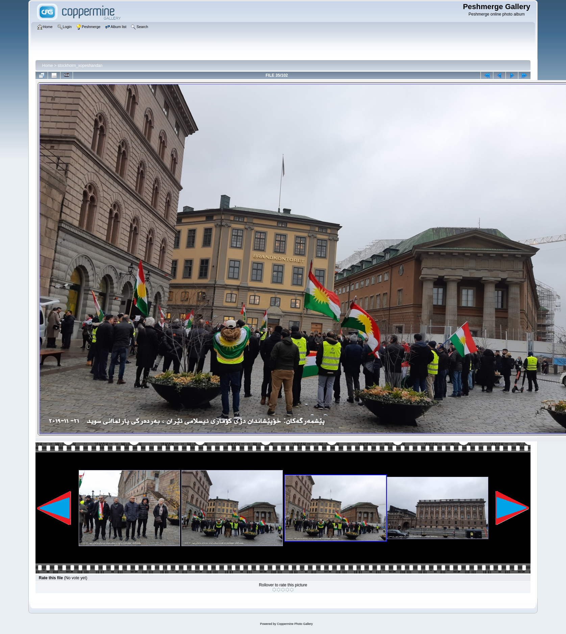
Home (47, 65)
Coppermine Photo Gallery (295, 624)
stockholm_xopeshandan (79, 65)
